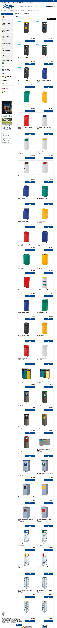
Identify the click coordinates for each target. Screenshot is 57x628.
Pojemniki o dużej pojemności (7, 57)
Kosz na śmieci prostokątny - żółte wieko (48, 338)
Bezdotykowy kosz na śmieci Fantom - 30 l (21, 503)
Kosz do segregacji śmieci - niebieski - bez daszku (21, 409)
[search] (36, 7)
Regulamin (37, 598)
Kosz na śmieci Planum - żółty (21, 455)
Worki (3, 55)
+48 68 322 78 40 (10, 610)
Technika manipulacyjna (6, 73)
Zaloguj (48, 0)
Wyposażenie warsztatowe (6, 70)
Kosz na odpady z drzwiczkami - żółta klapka (49, 105)
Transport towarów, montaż (37, 607)
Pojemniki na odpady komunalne (5, 20)
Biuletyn (24, 605)
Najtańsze (17, 18)
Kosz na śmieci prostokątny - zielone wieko (21, 338)
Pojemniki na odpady (11, 10)
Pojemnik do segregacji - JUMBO (48, 199)
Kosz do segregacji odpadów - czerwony (35, 199)
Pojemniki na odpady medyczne (5, 40)
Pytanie (24, 600)
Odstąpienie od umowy (37, 600)
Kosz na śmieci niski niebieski (48, 549)
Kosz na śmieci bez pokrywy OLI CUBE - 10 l (49, 503)
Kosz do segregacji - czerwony (21, 175)
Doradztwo (37, 603)
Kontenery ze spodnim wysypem (6, 24)
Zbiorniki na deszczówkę (6, 33)
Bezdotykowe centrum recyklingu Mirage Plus (34, 503)
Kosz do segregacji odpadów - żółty (21, 199)
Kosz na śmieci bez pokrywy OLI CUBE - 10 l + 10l (35, 526)
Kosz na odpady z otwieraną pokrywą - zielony (21, 82)
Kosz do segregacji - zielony (21, 152)
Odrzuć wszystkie (12, 624)
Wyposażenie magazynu (5, 66)
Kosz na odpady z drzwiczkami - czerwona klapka (35, 129)
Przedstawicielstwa (24, 602)
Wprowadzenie (3, 10)
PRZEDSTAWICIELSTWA (19, 2)
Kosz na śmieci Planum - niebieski (48, 433)
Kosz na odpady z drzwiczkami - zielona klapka (35, 105)
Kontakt (24, 598)
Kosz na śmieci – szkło (20, 291)
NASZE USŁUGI (4, 2)
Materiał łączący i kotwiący (7, 60)
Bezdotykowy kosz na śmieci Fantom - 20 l (48, 479)
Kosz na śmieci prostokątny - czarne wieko (35, 338)
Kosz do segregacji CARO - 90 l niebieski (35, 35)
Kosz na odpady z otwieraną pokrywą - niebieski (48, 58)
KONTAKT (9, 2)
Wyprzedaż (5, 92)
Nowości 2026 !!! (6, 88)
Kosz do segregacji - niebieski (49, 128)
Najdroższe (23, 18)
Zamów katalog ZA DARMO (7, 116)
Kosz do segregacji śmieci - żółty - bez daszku (48, 409)
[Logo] (7, 6)
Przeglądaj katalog (7, 115)
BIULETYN (31, 2)
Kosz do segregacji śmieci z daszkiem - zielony (21, 385)
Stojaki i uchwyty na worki (6, 53)
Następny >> (37, 583)
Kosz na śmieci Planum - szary (49, 455)
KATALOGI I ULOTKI (27, 2)
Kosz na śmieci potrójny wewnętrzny (20, 268)
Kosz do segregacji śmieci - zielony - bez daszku (35, 409)
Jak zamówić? (37, 602)
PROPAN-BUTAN (6, 84)
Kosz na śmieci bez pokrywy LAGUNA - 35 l (35, 550)
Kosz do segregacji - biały (48, 244)
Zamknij (19, 624)
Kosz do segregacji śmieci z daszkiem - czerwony (48, 385)
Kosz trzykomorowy (33, 432)
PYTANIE (13, 2)
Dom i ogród (5, 80)
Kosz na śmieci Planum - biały (35, 455)
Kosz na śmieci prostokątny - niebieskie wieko (48, 315)
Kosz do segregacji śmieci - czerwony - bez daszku (21, 433)
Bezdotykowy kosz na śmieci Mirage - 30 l (21, 479)
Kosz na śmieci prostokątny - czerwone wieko (35, 362)
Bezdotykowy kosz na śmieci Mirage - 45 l (35, 479)
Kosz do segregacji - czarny (35, 152)
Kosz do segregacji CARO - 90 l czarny (49, 35)
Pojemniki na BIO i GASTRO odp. (6, 27)
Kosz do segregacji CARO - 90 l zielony (21, 58)
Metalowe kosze (29, 10)
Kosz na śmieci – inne (34, 291)
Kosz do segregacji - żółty (48, 152)
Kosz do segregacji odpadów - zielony (49, 175)
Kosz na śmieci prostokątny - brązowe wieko (21, 362)
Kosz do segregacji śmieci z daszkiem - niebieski (48, 362)
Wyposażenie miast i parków (7, 77)
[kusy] (18, 41)
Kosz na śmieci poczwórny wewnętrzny (35, 268)
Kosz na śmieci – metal (20, 314)
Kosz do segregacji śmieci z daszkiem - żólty (35, 385)
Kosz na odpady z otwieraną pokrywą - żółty (35, 82)
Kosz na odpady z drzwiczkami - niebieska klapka (22, 105)
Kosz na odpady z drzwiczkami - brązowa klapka (22, 129)
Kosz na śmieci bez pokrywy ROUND (48, 526)
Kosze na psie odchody (6, 50)
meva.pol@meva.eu (6, 142)
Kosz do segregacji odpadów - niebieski (35, 175)
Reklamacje (37, 605)
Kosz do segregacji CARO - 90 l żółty (21, 35)
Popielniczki (4, 48)
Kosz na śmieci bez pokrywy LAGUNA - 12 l (21, 550)
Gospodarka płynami (7, 63)
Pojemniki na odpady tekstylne (5, 31)
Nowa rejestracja (53, 0)
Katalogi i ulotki (24, 603)
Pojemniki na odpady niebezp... (5, 37)
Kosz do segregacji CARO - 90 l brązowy (35, 58)
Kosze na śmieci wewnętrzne (20, 10)
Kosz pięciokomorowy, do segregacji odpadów (34, 315)
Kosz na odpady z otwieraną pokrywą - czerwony (48, 82)
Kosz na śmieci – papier (47, 268)
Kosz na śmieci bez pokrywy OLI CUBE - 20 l (22, 526)
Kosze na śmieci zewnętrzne (7, 45)
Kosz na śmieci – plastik (47, 291)
